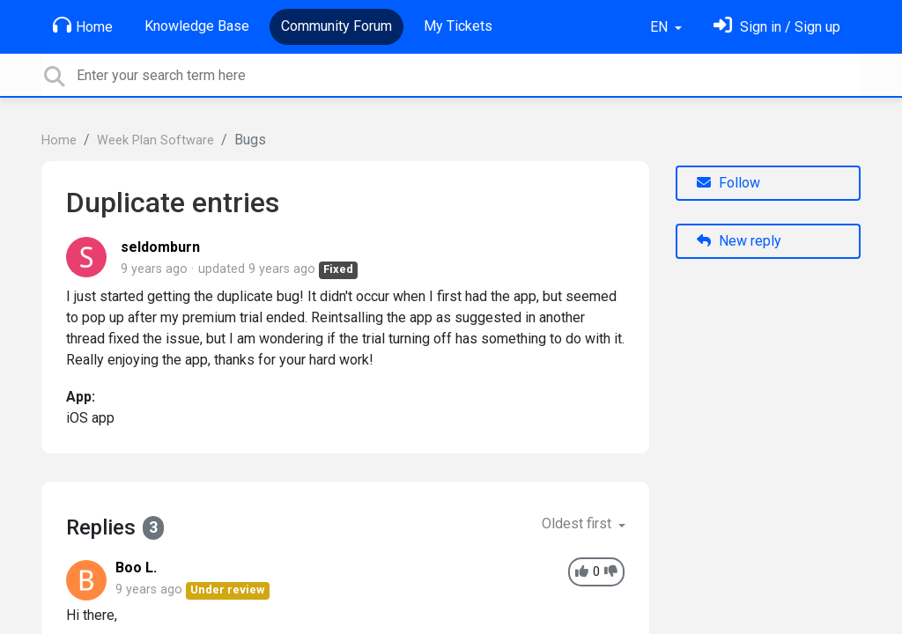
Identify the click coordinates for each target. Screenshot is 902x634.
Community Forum (336, 26)
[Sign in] (776, 27)
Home (83, 25)
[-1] (610, 572)
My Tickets (458, 26)
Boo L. (136, 567)
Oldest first (578, 523)
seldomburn (160, 247)
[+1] (581, 572)
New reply (739, 240)
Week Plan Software (155, 140)
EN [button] (660, 26)
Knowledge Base (196, 26)
